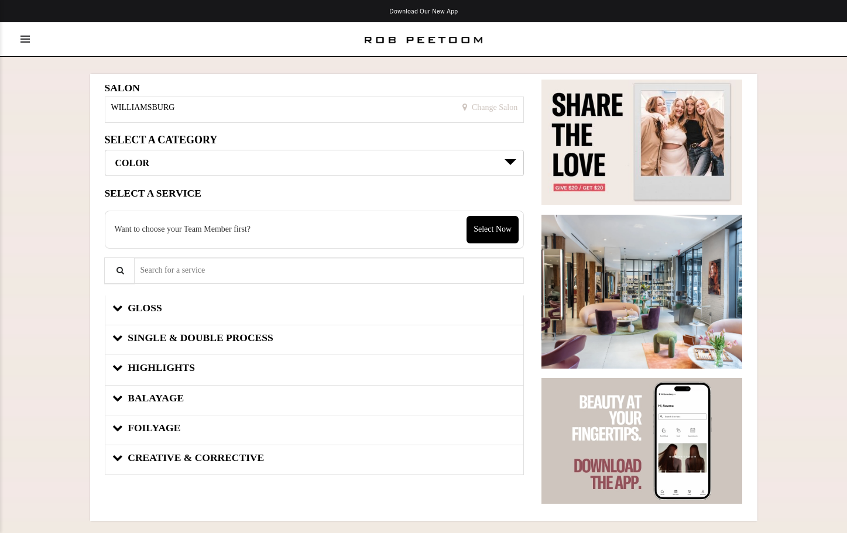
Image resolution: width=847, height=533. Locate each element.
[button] (314, 310)
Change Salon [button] (494, 107)
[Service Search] (119, 270)
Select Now (493, 229)
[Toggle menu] (25, 39)
